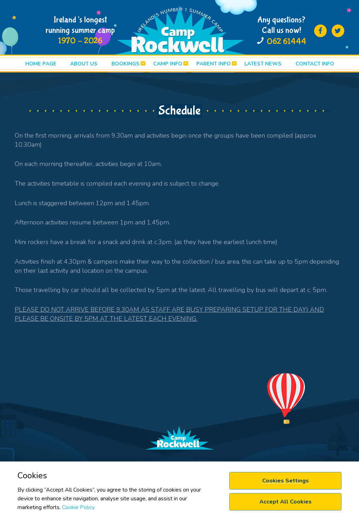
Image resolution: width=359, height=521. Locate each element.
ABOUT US (83, 63)
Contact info (315, 63)
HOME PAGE (40, 63)
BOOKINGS (125, 63)
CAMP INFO (167, 63)
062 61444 (286, 41)
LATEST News (263, 63)
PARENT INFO (213, 63)
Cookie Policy (78, 507)
